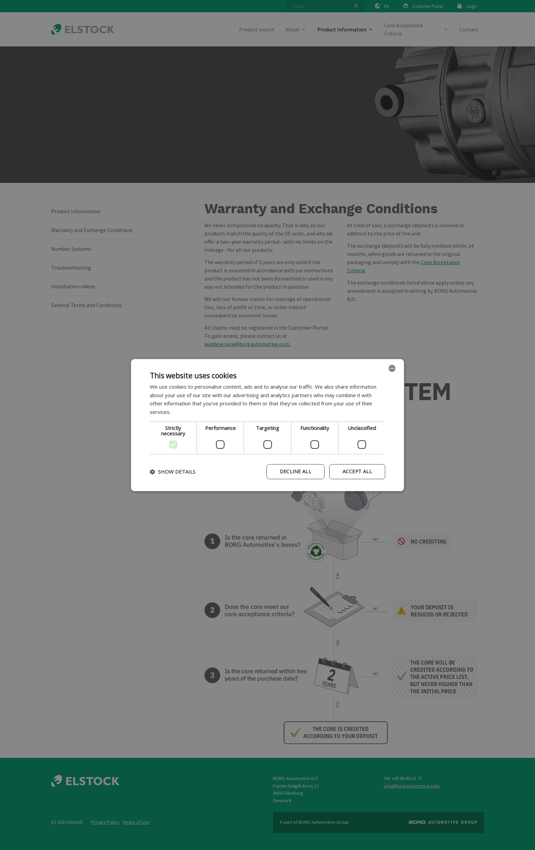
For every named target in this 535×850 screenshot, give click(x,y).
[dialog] (267, 425)
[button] (173, 471)
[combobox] (392, 368)
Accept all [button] (357, 471)
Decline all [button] (295, 471)
